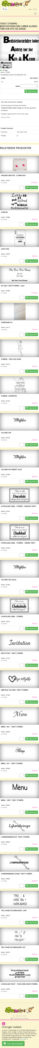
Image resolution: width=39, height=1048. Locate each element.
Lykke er (4, 212)
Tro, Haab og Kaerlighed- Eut (13, 947)
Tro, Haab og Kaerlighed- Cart (14, 910)
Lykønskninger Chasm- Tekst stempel (16, 874)
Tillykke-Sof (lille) (8, 580)
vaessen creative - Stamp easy (13, 175)
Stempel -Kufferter (9, 396)
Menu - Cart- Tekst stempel (12, 800)
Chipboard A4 (6, 322)
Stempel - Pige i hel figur (11, 359)
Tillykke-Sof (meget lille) (11, 469)
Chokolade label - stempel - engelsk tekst (18, 506)
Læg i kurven (31, 91)
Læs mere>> (24, 1039)
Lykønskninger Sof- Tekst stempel (15, 837)
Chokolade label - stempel (12, 616)
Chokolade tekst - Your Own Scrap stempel (19, 984)
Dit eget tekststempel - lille (12, 286)
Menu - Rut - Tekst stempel (12, 727)
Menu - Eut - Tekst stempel (12, 763)
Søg (5, 9)
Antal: (18, 86)
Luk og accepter (13, 1043)
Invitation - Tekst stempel (12, 653)
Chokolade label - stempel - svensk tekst (18, 543)
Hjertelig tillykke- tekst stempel (14, 690)
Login (29, 9)
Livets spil (5, 249)
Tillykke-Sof (6, 433)
